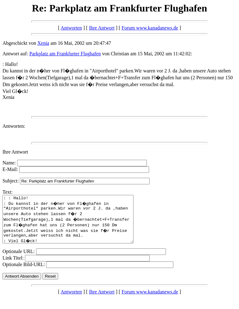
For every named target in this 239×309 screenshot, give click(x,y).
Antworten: (13, 126)
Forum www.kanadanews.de (150, 27)
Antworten (71, 27)
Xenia (43, 43)
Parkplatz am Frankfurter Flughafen (65, 53)
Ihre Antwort (102, 27)
